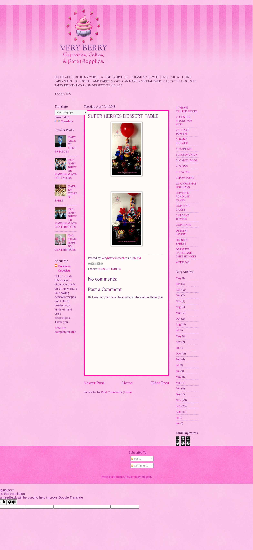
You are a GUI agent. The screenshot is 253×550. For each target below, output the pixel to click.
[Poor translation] (12, 502)
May (178, 278)
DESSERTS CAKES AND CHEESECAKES (186, 253)
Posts (136, 458)
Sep (178, 359)
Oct (178, 318)
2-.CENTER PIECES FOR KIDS (184, 120)
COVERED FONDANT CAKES (182, 196)
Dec (178, 353)
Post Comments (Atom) (116, 392)
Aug (178, 307)
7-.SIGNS (182, 166)
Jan (178, 347)
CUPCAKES (183, 224)
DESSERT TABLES (109, 269)
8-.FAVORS (183, 172)
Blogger (146, 476)
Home (127, 383)
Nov (178, 301)
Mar (178, 312)
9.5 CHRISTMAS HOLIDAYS (186, 185)
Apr (178, 289)
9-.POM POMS (185, 177)
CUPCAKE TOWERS (182, 217)
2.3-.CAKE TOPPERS (182, 131)
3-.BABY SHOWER (182, 141)
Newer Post (94, 383)
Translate (64, 121)
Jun (178, 371)
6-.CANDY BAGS (186, 160)
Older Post (160, 383)
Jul (177, 330)
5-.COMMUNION (187, 154)
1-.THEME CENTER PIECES (186, 109)
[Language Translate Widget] (71, 112)
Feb (178, 283)
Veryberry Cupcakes (64, 268)
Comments (139, 465)
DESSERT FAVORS (182, 232)
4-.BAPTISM (184, 148)
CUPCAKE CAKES (182, 207)
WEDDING (183, 262)
